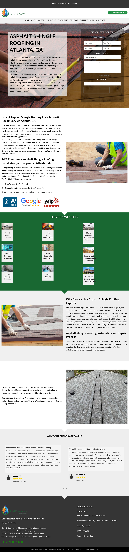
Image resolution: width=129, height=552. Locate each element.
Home (26, 20)
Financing (63, 20)
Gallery (84, 20)
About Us (51, 20)
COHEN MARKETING (91, 549)
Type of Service (102, 53)
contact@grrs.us (83, 526)
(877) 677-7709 (83, 531)
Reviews (74, 20)
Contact (100, 20)
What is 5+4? (102, 80)
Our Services (38, 20)
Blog (91, 20)
